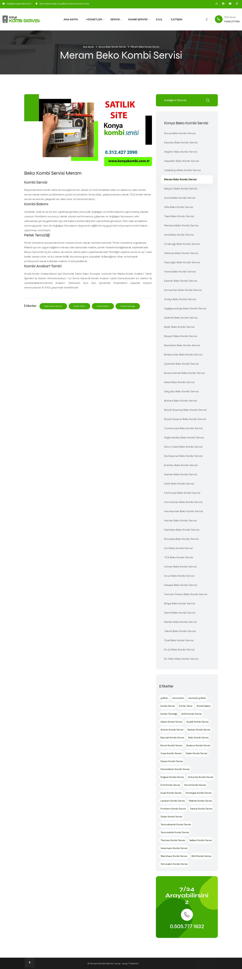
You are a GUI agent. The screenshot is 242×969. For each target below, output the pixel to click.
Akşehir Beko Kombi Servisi (180, 151)
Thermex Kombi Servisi (173, 840)
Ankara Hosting (147, 963)
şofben (164, 698)
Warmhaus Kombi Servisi (174, 856)
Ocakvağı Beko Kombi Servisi (182, 244)
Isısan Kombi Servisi (171, 792)
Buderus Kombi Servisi (198, 745)
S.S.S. (159, 19)
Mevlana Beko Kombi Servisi (181, 225)
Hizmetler (94, 19)
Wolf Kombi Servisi (201, 856)
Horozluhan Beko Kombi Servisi (183, 502)
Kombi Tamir (79, 306)
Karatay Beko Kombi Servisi (181, 142)
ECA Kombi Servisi (170, 784)
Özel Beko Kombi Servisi (179, 640)
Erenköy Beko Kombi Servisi (181, 465)
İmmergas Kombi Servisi (199, 792)
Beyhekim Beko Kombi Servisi (182, 345)
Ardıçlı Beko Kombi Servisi (180, 299)
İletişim (176, 19)
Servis (115, 19)
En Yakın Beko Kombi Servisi (181, 658)
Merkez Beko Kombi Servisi (180, 622)
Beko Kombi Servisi (53, 306)
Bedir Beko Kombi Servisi (179, 327)
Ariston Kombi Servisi (172, 729)
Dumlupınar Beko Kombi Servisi (183, 456)
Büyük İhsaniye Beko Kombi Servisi (185, 410)
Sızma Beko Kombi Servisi (179, 198)
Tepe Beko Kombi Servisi (179, 216)
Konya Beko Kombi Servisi (112, 46)
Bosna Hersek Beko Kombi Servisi (184, 373)
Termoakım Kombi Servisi (174, 863)
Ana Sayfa (71, 19)
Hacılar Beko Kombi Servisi (180, 520)
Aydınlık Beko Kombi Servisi (181, 317)
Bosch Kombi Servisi (171, 745)
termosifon (178, 698)
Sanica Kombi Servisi (201, 808)
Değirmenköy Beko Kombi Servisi (184, 437)
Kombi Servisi (138, 19)
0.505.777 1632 (187, 926)
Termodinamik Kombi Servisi (176, 824)
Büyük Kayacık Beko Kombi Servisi (185, 419)
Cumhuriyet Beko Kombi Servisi (183, 428)
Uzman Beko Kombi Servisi (180, 566)
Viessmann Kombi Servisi (174, 848)
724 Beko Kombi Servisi (178, 557)
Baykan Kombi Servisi (199, 729)
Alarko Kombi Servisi (171, 721)
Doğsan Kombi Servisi (172, 777)
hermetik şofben (197, 698)
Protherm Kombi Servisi (173, 808)
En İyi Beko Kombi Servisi (179, 649)
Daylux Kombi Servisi (172, 761)
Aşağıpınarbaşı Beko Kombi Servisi (185, 308)
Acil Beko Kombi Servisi (178, 548)
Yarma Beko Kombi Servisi (180, 271)
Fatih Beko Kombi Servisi (179, 483)
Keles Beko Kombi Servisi (179, 382)
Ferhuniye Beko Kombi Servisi (182, 493)
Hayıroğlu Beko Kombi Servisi (182, 262)
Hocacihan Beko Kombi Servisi (183, 290)
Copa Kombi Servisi (171, 753)
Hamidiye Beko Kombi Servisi (181, 529)
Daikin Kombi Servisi (196, 753)
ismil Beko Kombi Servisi (179, 234)
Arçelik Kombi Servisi (197, 721)
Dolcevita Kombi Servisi (200, 777)
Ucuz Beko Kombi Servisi (179, 576)
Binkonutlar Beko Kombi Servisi (183, 354)
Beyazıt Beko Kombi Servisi (180, 336)
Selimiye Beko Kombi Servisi (181, 253)
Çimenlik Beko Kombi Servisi (181, 363)
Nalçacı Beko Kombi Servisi (180, 188)
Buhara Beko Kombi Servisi (180, 400)
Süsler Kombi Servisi (171, 816)
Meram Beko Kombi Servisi (180, 179)
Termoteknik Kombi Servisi (175, 832)
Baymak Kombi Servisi (172, 737)
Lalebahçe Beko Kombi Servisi (182, 170)
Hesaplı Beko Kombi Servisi (180, 585)
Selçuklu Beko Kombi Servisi (181, 391)
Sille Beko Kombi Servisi (178, 207)
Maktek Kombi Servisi (200, 800)
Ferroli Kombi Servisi (195, 784)
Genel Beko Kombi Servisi (179, 612)
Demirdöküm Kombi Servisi (175, 769)
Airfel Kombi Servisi (191, 713)
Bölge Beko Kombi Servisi (179, 603)
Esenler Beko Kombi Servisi (180, 281)
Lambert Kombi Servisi (173, 800)
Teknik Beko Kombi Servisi (180, 631)
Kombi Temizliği (128, 306)
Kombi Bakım (103, 306)
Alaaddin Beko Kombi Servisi (181, 161)
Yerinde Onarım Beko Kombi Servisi (185, 594)
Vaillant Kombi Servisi (200, 840)
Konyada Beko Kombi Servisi (181, 539)
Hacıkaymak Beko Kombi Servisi (183, 511)
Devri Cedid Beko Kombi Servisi (183, 446)
